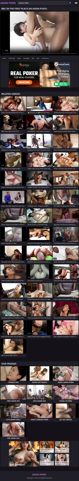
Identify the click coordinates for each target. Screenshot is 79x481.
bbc (33, 58)
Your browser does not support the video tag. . (39, 34)
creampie (26, 58)
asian (4, 58)
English (76, 2)
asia (38, 58)
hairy (19, 58)
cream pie (11, 58)
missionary (45, 58)
